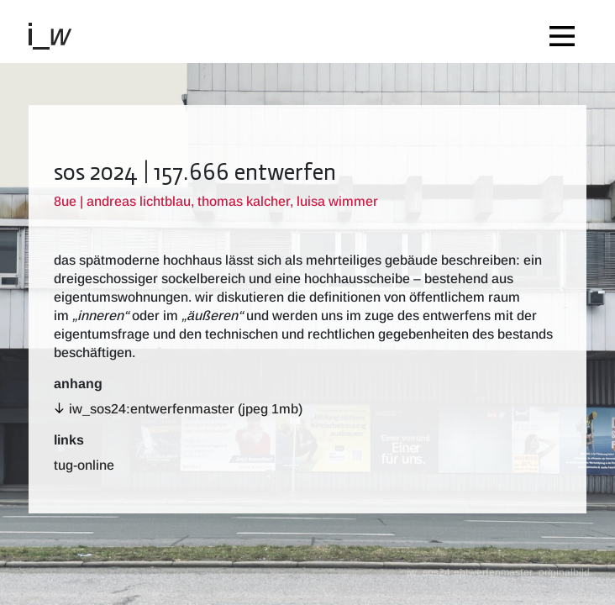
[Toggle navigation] (566, 31)
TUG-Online (84, 465)
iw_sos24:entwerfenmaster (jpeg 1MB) (185, 409)
